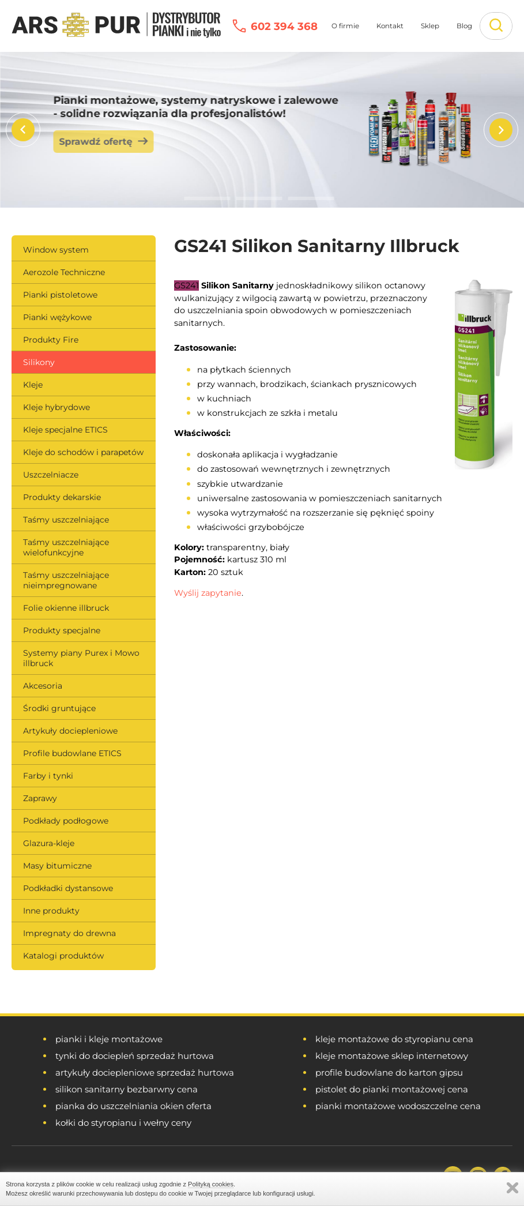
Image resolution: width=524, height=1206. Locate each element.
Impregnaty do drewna (69, 933)
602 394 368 (284, 26)
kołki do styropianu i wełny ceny (123, 1122)
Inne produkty (51, 911)
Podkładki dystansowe (68, 888)
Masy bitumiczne (57, 866)
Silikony (39, 362)
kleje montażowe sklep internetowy (391, 1055)
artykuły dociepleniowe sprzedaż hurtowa (144, 1072)
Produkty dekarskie (62, 497)
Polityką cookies (210, 1184)
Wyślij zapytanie (208, 593)
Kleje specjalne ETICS (65, 429)
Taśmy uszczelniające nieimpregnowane (66, 580)
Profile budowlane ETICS (72, 753)
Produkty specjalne (61, 630)
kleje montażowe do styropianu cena (394, 1039)
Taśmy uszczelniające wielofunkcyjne (66, 547)
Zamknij (512, 1187)
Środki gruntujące (59, 708)
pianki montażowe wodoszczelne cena (398, 1105)
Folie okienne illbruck (66, 608)
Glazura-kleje (48, 843)
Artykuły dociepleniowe (70, 731)
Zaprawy (40, 798)
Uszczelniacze (50, 474)
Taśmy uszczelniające (66, 519)
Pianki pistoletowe (60, 295)
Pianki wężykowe (57, 317)
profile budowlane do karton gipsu (389, 1072)
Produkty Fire (50, 340)
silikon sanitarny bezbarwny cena (126, 1089)
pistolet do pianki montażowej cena (391, 1089)
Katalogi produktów (63, 955)
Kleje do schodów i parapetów (83, 452)
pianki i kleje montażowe (109, 1039)
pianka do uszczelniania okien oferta (133, 1105)
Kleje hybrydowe (56, 407)
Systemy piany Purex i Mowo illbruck (81, 658)
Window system (56, 250)
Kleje (33, 385)
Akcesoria (42, 686)
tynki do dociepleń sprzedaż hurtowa (134, 1055)
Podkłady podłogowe (65, 821)
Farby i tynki (48, 776)
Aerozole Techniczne (64, 272)
